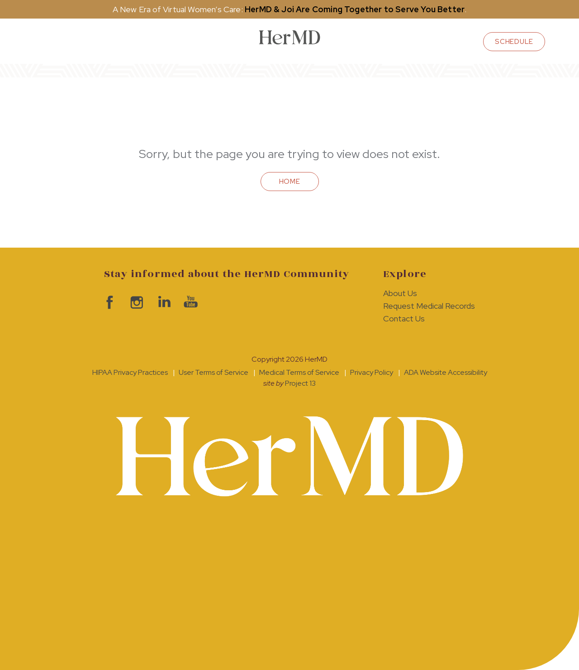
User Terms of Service (213, 372)
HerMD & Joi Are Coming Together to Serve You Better (355, 9)
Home (289, 181)
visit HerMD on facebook (108, 302)
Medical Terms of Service (299, 372)
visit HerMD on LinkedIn (162, 302)
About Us (400, 293)
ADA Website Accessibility (445, 372)
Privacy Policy (371, 372)
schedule (514, 41)
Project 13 (300, 383)
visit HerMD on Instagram (135, 302)
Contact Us (404, 318)
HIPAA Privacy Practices (130, 372)
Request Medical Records (429, 306)
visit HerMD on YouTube (190, 302)
